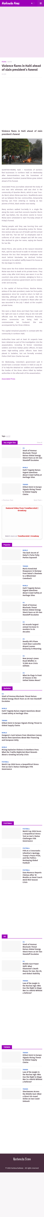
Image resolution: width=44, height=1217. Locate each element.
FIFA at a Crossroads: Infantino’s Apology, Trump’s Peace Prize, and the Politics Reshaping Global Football (32, 857)
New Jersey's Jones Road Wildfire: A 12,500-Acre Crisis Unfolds (31, 662)
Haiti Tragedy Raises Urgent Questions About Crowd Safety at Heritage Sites (32, 473)
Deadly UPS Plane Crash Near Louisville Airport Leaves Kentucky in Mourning (32, 645)
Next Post (37, 500)
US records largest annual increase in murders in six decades (30, 628)
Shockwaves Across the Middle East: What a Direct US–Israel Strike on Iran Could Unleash (32, 1096)
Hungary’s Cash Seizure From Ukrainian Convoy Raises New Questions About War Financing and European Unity (22, 737)
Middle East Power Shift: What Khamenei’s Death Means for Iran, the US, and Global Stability (32, 969)
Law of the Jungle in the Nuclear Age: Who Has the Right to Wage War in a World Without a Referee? (32, 988)
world (10, 62)
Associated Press (8, 379)
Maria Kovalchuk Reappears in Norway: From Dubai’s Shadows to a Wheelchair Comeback (32, 573)
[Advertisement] (22, 32)
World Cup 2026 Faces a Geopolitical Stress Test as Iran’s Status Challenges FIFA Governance (20, 766)
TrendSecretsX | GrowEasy (28, 536)
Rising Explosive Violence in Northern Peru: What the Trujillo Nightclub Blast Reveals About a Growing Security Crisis (20, 752)
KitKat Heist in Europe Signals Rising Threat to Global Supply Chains (32, 490)
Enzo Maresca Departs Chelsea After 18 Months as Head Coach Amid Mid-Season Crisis (32, 877)
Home (4, 62)
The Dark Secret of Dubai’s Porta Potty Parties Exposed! (31, 555)
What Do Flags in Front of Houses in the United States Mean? (32, 677)
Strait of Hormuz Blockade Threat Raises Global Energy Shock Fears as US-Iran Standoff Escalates (32, 455)
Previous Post (8, 500)
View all (39, 442)
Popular (7, 545)
